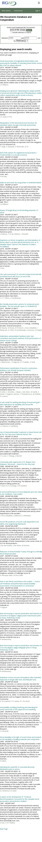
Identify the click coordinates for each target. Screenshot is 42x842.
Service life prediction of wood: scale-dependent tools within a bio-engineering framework (19, 523)
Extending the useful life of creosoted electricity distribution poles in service (17, 768)
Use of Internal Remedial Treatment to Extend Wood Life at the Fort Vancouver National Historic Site (20, 433)
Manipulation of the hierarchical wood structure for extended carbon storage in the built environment (18, 124)
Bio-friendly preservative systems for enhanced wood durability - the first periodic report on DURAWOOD (19, 305)
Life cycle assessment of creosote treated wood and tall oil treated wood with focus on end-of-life (20, 275)
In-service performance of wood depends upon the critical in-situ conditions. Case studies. (21, 493)
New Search (6, 11)
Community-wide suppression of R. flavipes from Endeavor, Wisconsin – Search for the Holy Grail (17, 463)
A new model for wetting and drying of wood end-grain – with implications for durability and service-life (20, 403)
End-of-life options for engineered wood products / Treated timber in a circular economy (18, 154)
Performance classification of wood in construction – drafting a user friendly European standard (19, 369)
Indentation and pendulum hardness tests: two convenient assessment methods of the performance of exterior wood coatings (20, 338)
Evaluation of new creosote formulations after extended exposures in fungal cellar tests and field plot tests (20, 678)
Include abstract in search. (22, 32)
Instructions (18, 11)
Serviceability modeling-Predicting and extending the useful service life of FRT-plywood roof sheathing (19, 708)
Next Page (4, 829)
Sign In (37, 11)
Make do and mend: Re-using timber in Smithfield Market (20, 182)
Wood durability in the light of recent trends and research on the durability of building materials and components (20, 738)
